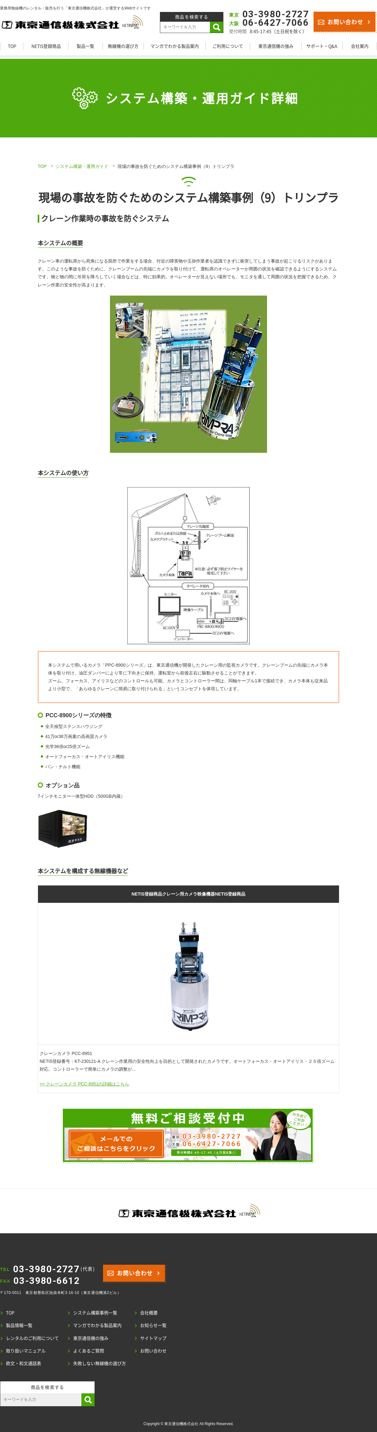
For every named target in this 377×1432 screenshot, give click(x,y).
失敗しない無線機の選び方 (99, 1363)
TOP (12, 46)
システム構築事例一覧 (95, 1312)
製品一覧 (85, 46)
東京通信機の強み (275, 46)
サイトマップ (153, 1338)
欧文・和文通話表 (23, 1363)
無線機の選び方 (123, 46)
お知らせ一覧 (153, 1325)
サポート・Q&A (321, 46)
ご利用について (227, 46)
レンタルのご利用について (32, 1338)
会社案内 (360, 46)
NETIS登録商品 (46, 46)
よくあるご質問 (88, 1350)
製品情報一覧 (19, 1325)
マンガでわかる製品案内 (174, 46)
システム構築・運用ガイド (82, 166)
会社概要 (149, 1312)
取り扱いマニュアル (26, 1350)
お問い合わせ (340, 21)
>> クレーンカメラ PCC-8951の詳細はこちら (84, 1083)
